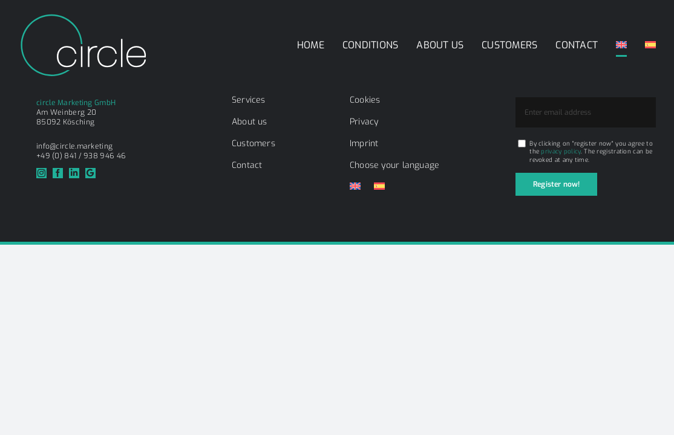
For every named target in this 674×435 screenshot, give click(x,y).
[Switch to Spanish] (650, 45)
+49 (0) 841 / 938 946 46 (81, 156)
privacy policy (560, 151)
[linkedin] (74, 173)
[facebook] (58, 173)
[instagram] (41, 173)
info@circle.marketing (74, 146)
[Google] (90, 173)
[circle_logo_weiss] (83, 18)
